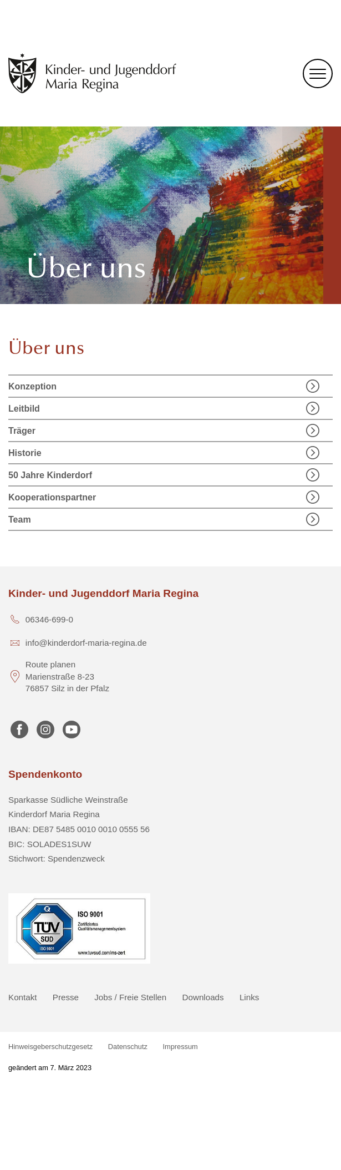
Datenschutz (127, 1046)
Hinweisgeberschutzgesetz (50, 1046)
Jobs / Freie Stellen (130, 997)
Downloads (203, 997)
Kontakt (22, 997)
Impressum (180, 1046)
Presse (66, 997)
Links (249, 997)
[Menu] (318, 73)
